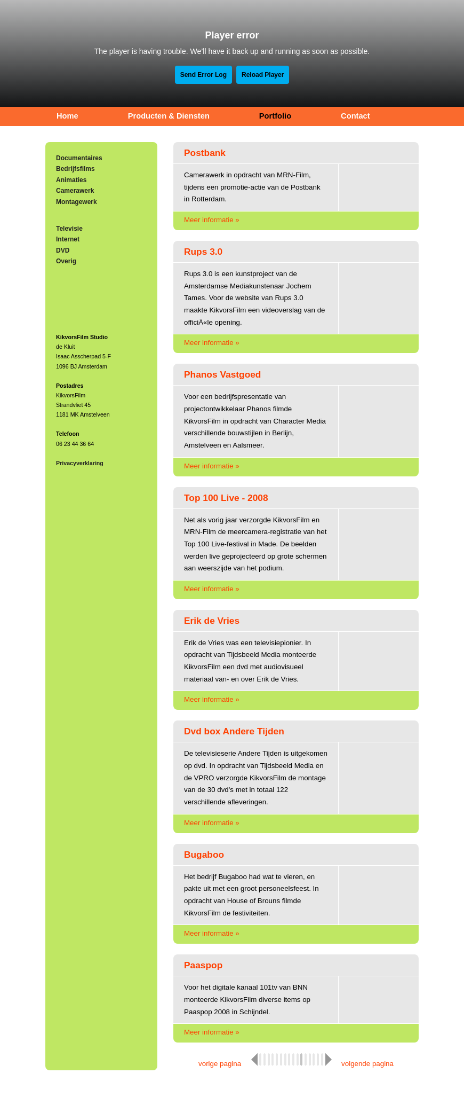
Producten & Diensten (169, 116)
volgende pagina (367, 1064)
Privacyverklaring (79, 463)
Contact (355, 116)
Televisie (69, 228)
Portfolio (275, 116)
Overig (66, 261)
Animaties (71, 180)
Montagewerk (76, 202)
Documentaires (79, 158)
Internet (67, 239)
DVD (62, 250)
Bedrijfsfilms (75, 169)
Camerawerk (75, 190)
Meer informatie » (211, 220)
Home (67, 116)
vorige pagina (219, 1064)
